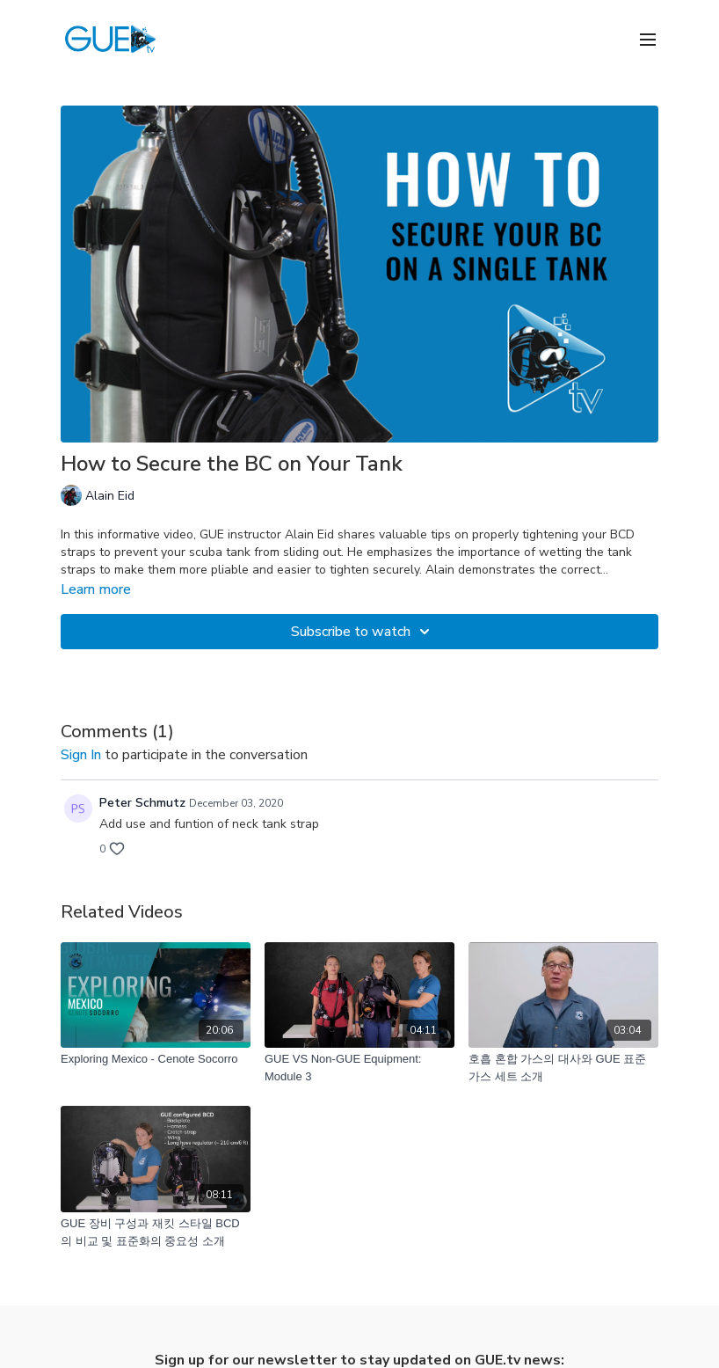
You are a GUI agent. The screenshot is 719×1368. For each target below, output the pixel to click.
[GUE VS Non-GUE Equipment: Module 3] (359, 1067)
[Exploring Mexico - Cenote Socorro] (156, 1059)
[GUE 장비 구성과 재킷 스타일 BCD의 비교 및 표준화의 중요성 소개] (156, 1232)
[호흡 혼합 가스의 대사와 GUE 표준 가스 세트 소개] (563, 1067)
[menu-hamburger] (647, 38)
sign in (81, 754)
